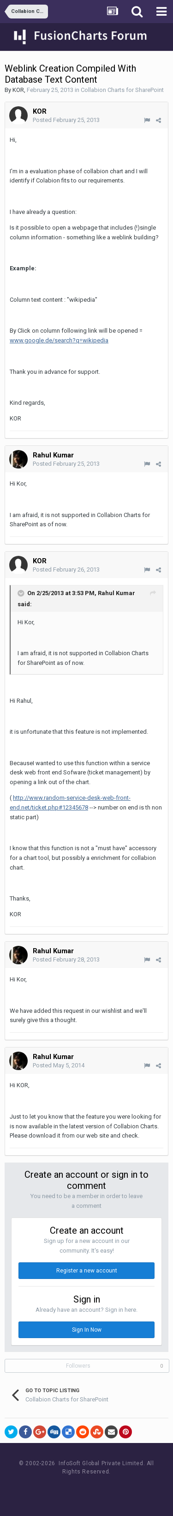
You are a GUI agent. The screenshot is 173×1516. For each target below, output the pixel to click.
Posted (66, 119)
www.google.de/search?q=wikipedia (59, 340)
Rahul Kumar (53, 455)
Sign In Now (86, 1330)
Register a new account (86, 1270)
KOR (18, 89)
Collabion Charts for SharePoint (122, 89)
